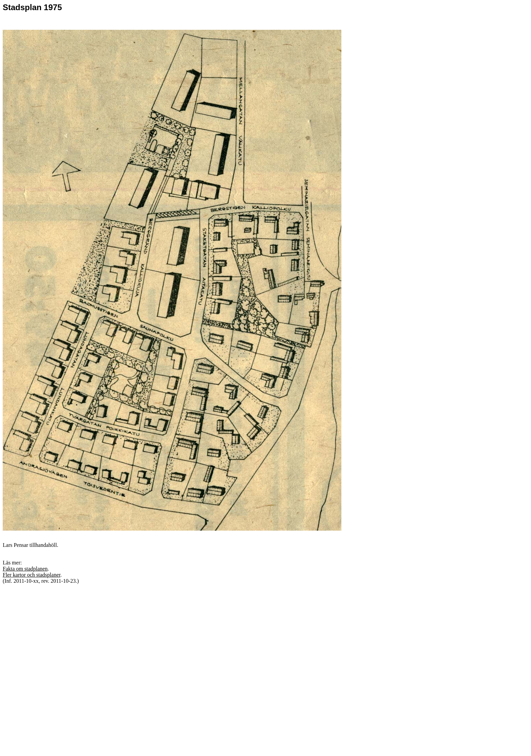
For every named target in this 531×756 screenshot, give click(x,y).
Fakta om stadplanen (25, 569)
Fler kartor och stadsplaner (31, 575)
